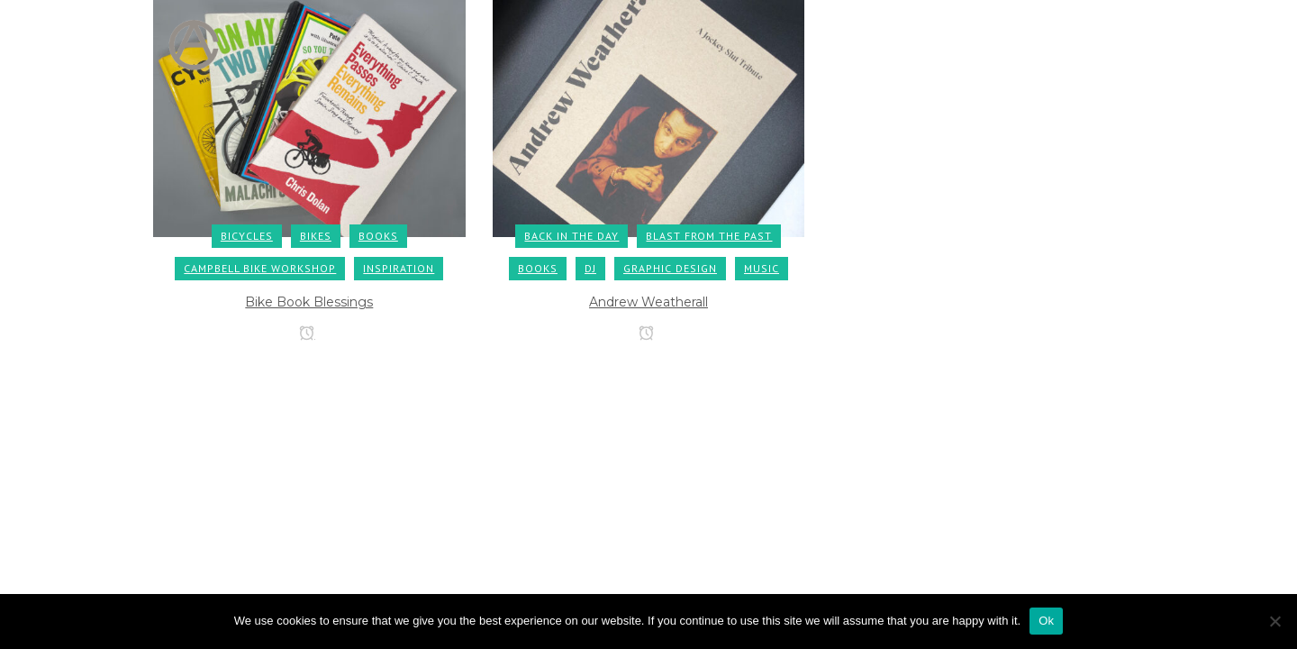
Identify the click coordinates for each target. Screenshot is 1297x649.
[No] (1274, 621)
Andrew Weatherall (648, 302)
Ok (1046, 620)
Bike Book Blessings (309, 302)
